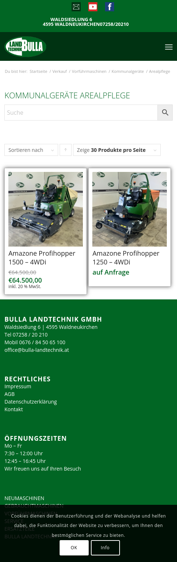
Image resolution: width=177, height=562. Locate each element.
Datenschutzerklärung (30, 401)
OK (74, 548)
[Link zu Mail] (76, 8)
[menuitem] (169, 46)
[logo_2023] (40, 46)
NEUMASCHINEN (24, 498)
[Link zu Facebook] (109, 8)
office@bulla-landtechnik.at (36, 349)
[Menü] (169, 46)
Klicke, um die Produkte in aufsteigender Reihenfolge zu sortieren (66, 151)
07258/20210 (114, 24)
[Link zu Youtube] (92, 8)
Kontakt (13, 409)
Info (105, 548)
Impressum (17, 386)
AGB (9, 393)
